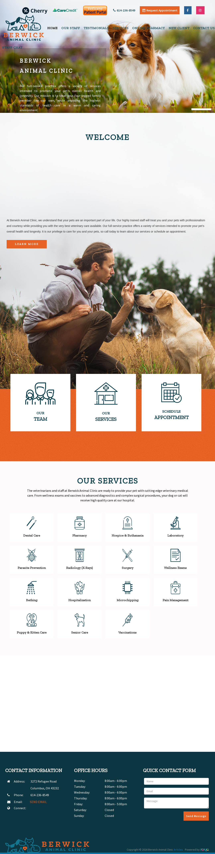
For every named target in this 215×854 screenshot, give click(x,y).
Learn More (27, 244)
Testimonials (96, 28)
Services (121, 28)
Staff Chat (12, 47)
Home (52, 28)
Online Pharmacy (148, 28)
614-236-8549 (124, 10)
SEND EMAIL (38, 802)
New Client (179, 28)
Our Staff (70, 28)
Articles (178, 849)
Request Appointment (159, 10)
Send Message (196, 816)
